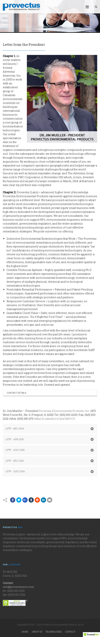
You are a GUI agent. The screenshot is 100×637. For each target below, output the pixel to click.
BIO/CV (70, 418)
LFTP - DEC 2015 (49, 461)
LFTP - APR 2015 (49, 439)
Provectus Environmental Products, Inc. (64, 411)
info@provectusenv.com (18, 587)
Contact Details (16, 393)
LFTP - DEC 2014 (49, 429)
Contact (70, 631)
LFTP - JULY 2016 (49, 471)
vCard (60, 418)
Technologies (54, 631)
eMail (37, 418)
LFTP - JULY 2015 (49, 450)
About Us (37, 631)
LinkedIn (49, 418)
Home (25, 631)
